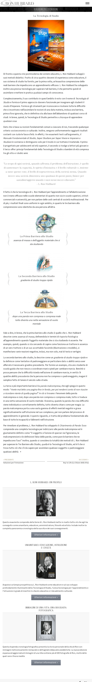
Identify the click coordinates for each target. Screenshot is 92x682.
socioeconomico (19, 130)
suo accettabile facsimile (41, 348)
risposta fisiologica (68, 336)
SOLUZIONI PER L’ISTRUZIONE (46, 9)
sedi (50, 199)
